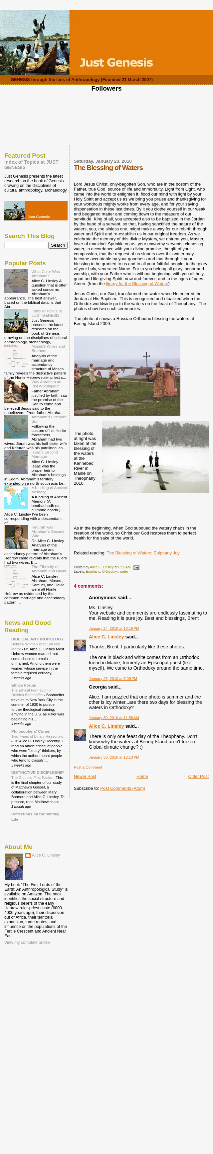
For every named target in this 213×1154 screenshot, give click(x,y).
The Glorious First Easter (32, 778)
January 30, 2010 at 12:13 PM (114, 757)
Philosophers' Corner (31, 731)
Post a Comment (88, 767)
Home (142, 776)
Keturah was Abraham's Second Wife (48, 531)
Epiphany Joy (167, 552)
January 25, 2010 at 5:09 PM (113, 679)
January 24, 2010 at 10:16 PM (114, 628)
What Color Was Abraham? (46, 273)
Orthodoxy (110, 571)
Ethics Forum (23, 685)
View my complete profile (27, 942)
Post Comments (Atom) (122, 788)
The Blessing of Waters (129, 552)
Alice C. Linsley (106, 636)
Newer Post (85, 776)
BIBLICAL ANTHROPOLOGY (37, 639)
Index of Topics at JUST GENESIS (47, 313)
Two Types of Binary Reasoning (37, 736)
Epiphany (93, 571)
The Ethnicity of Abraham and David (49, 568)
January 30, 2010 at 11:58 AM (114, 718)
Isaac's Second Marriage (45, 454)
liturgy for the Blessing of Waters (137, 283)
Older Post (198, 776)
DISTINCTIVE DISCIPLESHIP (37, 772)
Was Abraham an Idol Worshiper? (46, 383)
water (123, 571)
